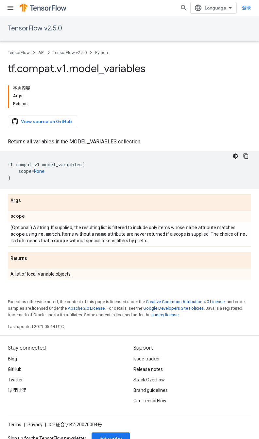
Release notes (148, 369)
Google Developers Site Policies (173, 308)
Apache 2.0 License (86, 308)
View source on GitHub (42, 121)
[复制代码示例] (246, 156)
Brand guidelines (150, 390)
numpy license (165, 314)
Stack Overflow (149, 379)
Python (101, 52)
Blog (12, 358)
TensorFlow (19, 52)
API (41, 52)
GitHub (15, 369)
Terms (14, 424)
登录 (246, 7)
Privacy (35, 424)
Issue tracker (146, 358)
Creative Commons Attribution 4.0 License (185, 301)
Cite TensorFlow (149, 400)
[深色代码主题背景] (235, 156)
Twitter (15, 379)
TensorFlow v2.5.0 (35, 28)
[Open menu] (10, 8)
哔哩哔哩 (17, 390)
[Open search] (184, 8)
